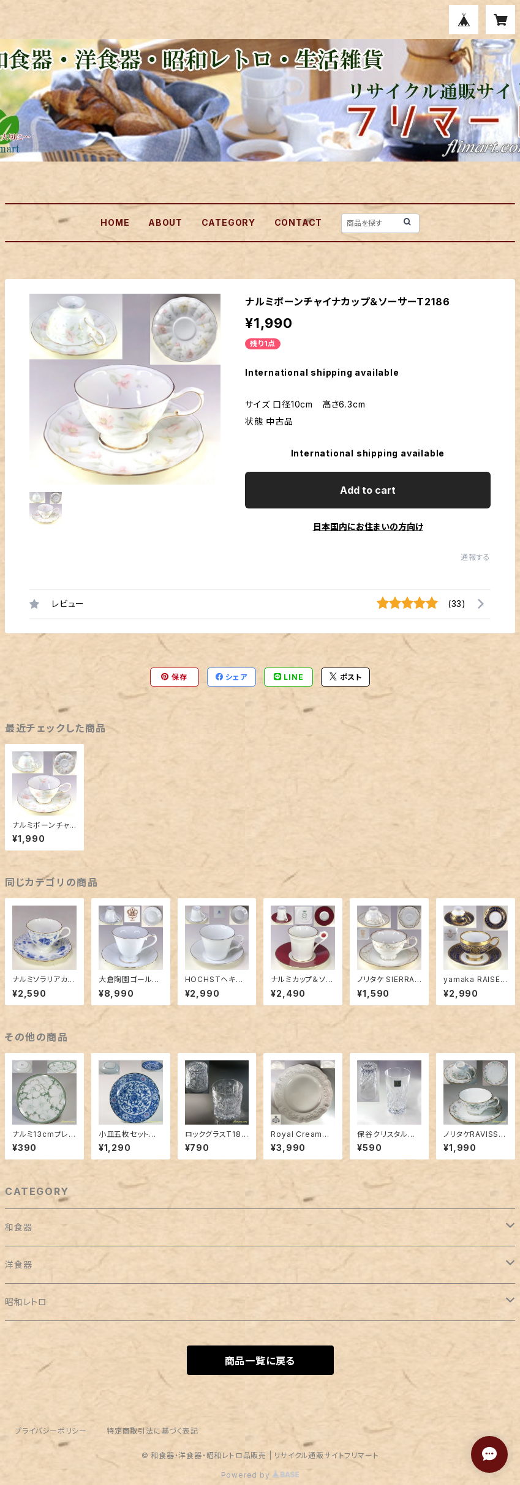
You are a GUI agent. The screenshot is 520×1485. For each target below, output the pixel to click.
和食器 (18, 1227)
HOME (114, 222)
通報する (476, 557)
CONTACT (298, 222)
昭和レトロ (26, 1302)
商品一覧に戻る (260, 1361)
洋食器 (18, 1264)
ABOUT (165, 222)
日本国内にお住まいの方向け (368, 526)
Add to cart (368, 490)
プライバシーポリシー (51, 1430)
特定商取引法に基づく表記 (152, 1430)
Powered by (260, 1474)
